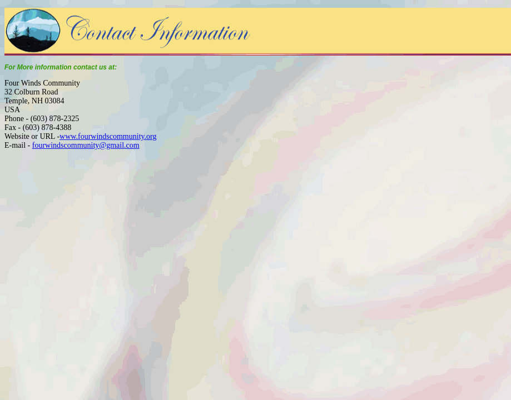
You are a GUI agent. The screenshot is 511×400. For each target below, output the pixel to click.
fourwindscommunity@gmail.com (86, 145)
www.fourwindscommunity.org (107, 136)
